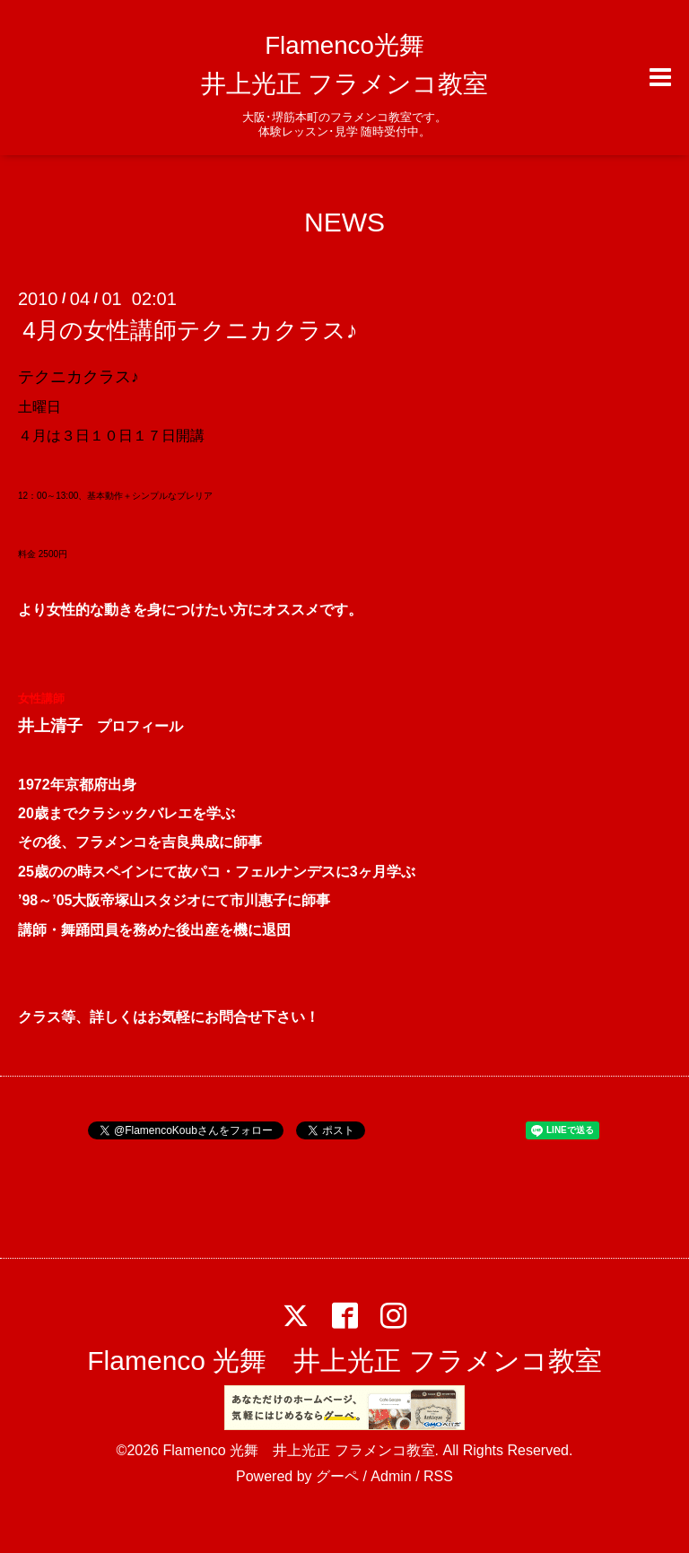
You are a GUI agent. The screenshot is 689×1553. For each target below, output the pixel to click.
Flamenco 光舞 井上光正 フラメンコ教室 (344, 1360)
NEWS (344, 222)
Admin (391, 1476)
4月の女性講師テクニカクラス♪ (189, 330)
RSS (438, 1476)
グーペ (337, 1476)
